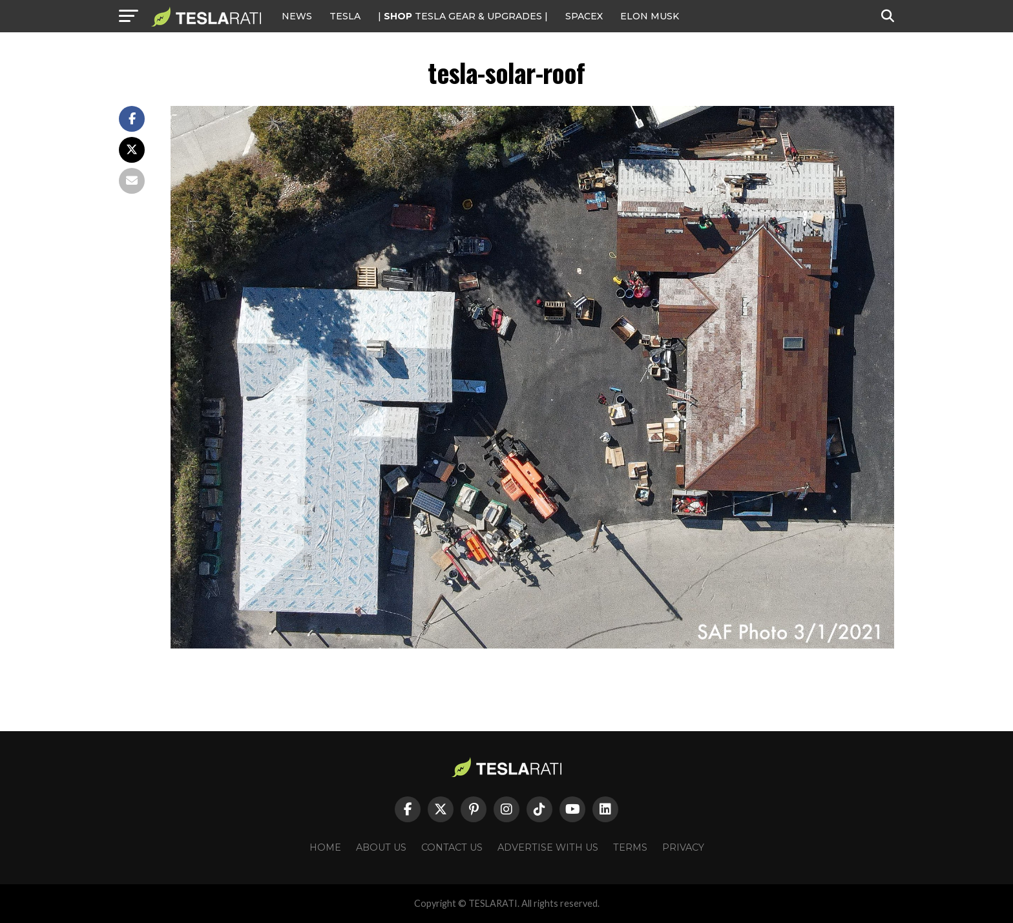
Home (325, 847)
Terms (630, 847)
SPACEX (584, 16)
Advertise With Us (547, 847)
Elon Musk (649, 16)
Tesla (344, 16)
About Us (381, 847)
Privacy (683, 847)
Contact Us (452, 847)
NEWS (297, 16)
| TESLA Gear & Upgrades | (463, 16)
